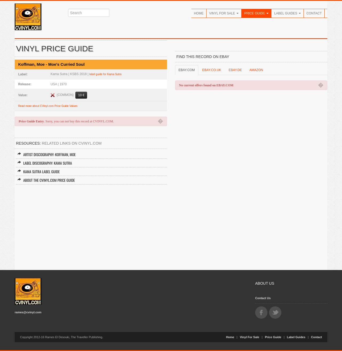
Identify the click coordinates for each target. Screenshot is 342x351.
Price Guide (256, 13)
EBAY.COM (186, 70)
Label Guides (287, 13)
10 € (81, 95)
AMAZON (256, 70)
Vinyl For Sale (224, 13)
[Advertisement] (91, 224)
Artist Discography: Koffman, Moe (46, 154)
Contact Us (263, 298)
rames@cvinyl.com (28, 312)
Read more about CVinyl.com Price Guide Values (47, 106)
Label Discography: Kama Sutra (44, 163)
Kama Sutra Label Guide (38, 171)
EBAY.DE (235, 70)
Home (199, 13)
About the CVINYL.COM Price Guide (46, 180)
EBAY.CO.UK (211, 70)
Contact (314, 13)
